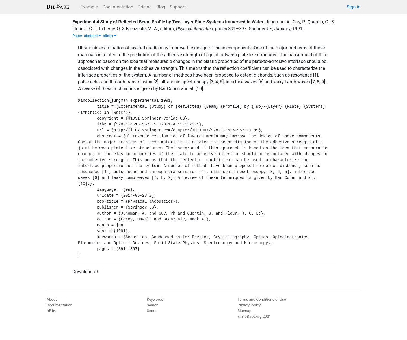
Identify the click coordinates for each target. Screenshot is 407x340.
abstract (92, 36)
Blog (160, 7)
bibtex (109, 36)
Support (178, 7)
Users (151, 311)
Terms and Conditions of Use (261, 299)
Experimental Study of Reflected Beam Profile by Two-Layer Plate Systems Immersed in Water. (168, 22)
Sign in (353, 7)
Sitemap (244, 311)
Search (152, 305)
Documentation (117, 7)
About (52, 299)
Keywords (155, 299)
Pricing (145, 7)
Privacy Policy (249, 305)
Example (89, 7)
